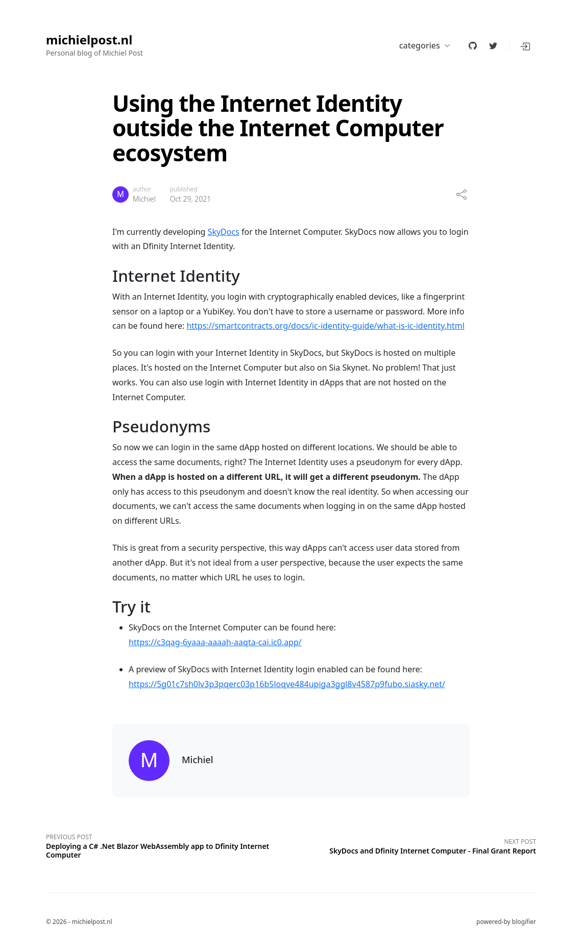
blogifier (524, 921)
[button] (526, 45)
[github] (473, 45)
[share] (461, 194)
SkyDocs (223, 231)
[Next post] (413, 845)
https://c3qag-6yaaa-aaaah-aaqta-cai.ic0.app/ (215, 642)
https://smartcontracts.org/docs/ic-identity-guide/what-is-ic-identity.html (325, 325)
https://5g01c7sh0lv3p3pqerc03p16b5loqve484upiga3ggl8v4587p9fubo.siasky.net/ (287, 684)
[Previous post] (168, 845)
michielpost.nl (89, 40)
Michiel (144, 199)
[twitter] (493, 45)
